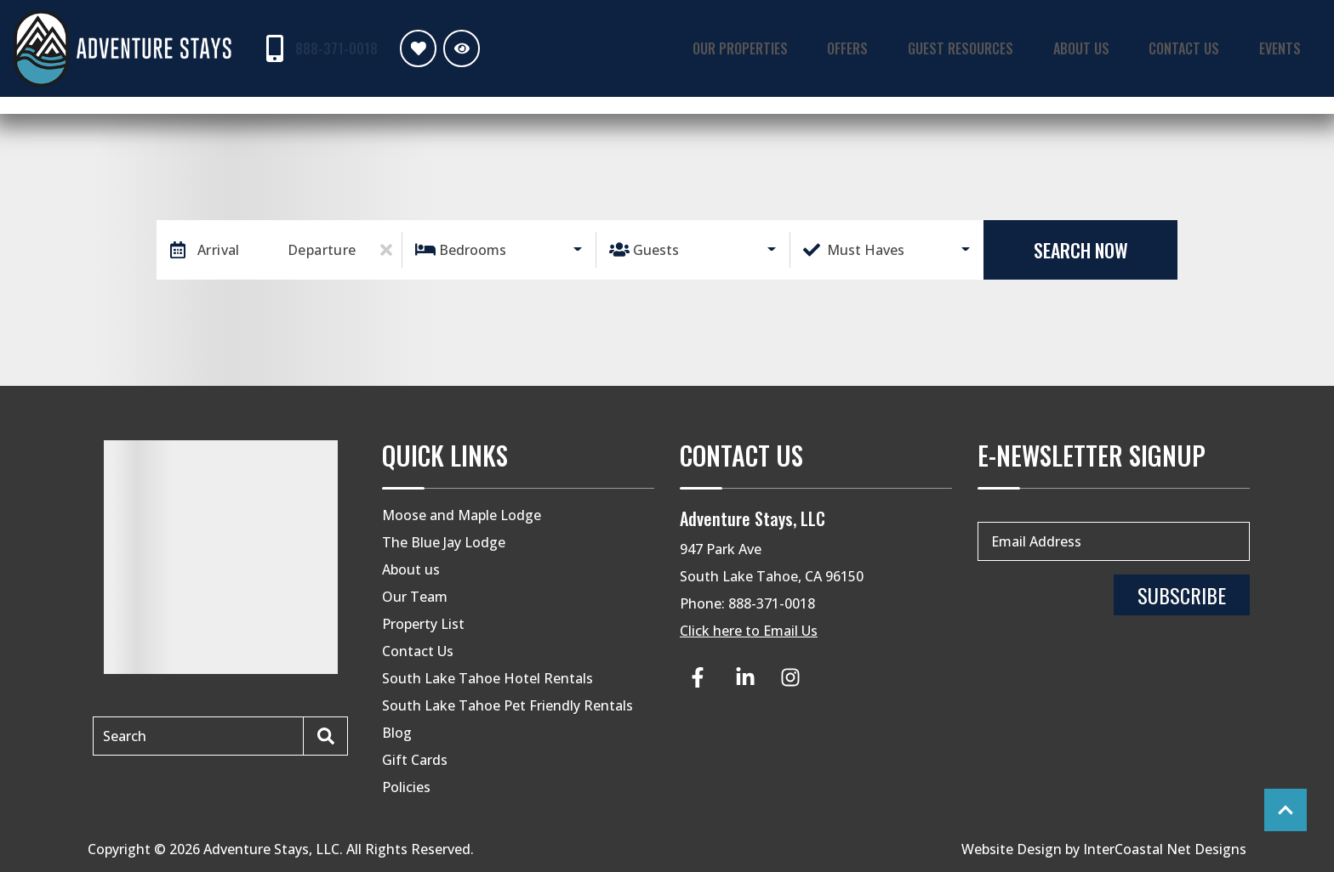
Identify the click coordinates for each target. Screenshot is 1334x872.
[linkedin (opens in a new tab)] (745, 677)
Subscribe (1181, 595)
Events (1285, 48)
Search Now (1081, 249)
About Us (1105, 48)
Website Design (1011, 849)
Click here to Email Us (749, 630)
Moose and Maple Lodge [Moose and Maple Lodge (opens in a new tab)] (461, 515)
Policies (406, 787)
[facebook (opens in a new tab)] (700, 677)
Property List (423, 623)
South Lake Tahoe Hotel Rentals (487, 678)
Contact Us (1199, 48)
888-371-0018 (771, 603)
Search (124, 736)
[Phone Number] (317, 48)
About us (411, 569)
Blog (397, 732)
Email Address (1036, 541)
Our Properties (793, 48)
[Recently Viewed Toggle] (457, 48)
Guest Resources (993, 48)
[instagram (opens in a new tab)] (790, 677)
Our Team (415, 596)
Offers (890, 48)
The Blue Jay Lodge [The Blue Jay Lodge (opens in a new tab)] (443, 542)
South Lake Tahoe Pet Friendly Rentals (507, 705)
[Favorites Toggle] (414, 48)
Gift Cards (415, 759)
